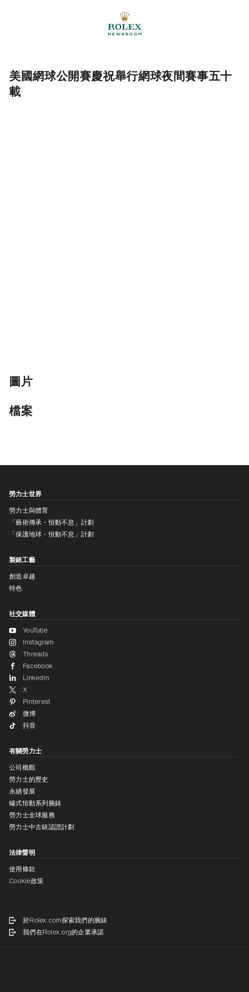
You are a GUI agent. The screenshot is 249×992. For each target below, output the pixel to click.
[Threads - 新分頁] (124, 654)
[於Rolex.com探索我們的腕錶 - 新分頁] (124, 920)
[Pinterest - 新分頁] (124, 702)
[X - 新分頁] (124, 690)
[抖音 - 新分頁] (124, 725)
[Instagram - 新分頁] (124, 642)
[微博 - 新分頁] (124, 713)
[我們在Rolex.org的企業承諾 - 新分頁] (124, 932)
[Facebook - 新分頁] (124, 666)
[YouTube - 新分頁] (124, 630)
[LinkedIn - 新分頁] (124, 678)
